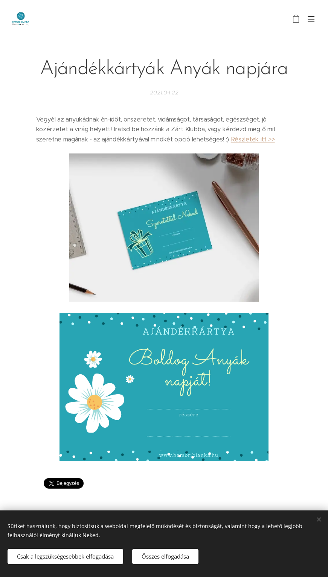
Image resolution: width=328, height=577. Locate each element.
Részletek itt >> (253, 139)
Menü (311, 19)
